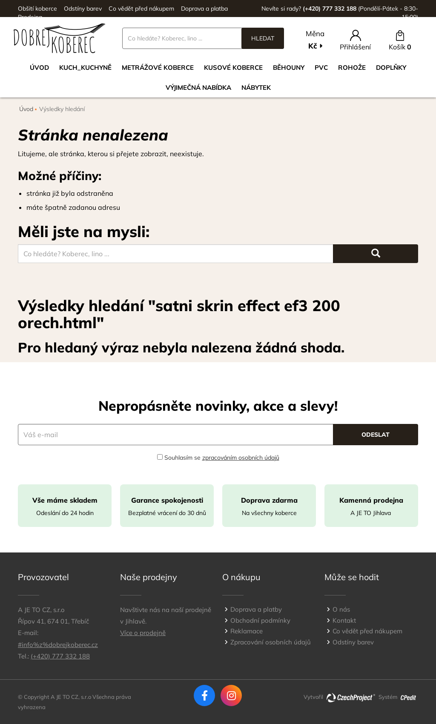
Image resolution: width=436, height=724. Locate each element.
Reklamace (246, 631)
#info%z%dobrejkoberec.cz (58, 645)
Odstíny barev (83, 8)
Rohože (352, 67)
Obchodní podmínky (260, 620)
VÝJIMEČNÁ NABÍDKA (198, 87)
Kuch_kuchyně (85, 67)
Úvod (39, 67)
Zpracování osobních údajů (270, 642)
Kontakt (344, 620)
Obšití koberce (37, 8)
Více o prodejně (143, 633)
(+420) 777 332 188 (60, 656)
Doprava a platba (204, 8)
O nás (341, 609)
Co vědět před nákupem (141, 8)
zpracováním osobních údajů (240, 457)
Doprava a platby (256, 609)
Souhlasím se (218, 457)
